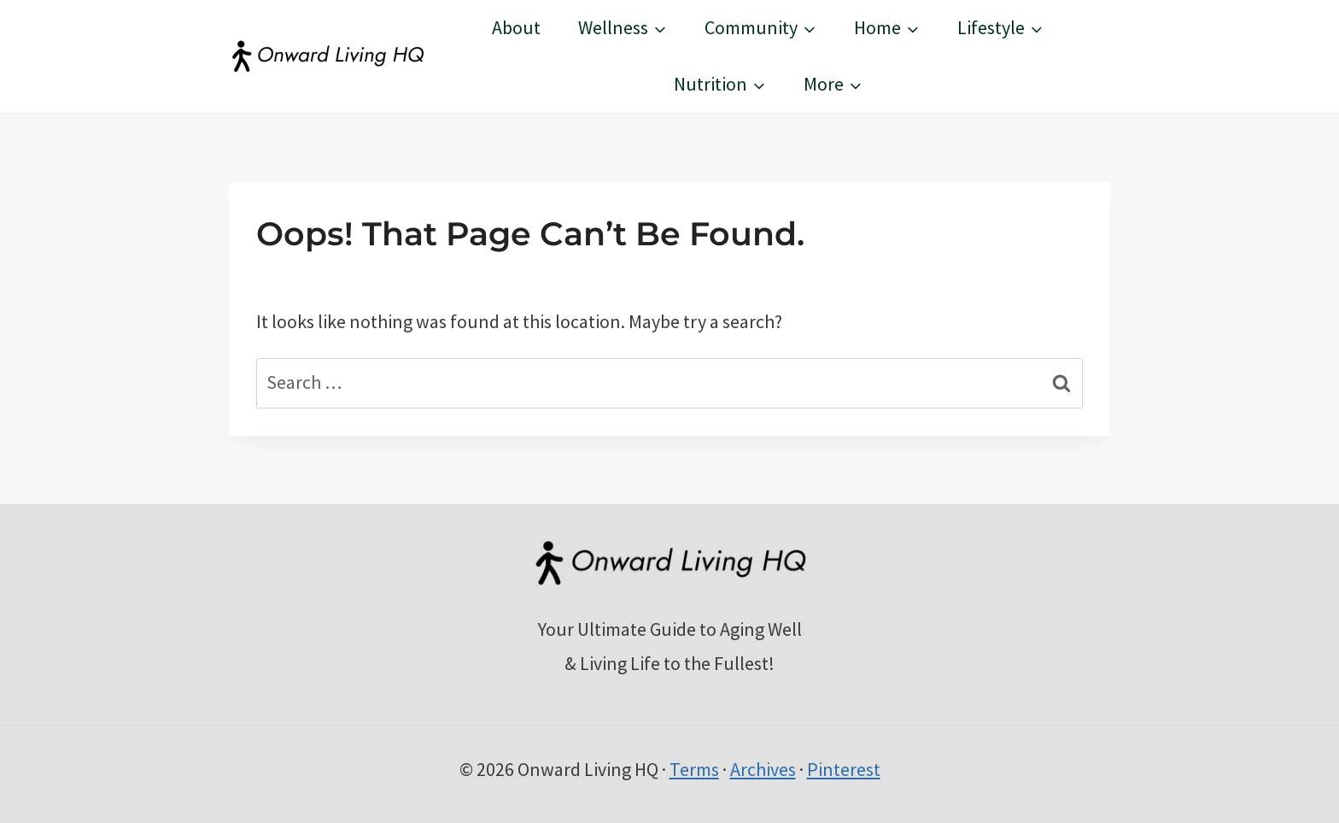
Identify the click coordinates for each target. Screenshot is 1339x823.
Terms (694, 769)
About (516, 27)
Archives (763, 769)
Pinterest (843, 769)
